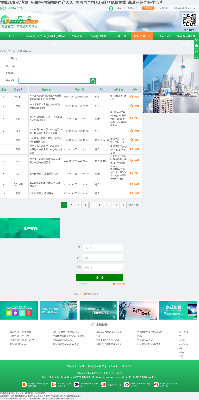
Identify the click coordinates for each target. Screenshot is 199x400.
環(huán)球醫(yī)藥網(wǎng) (66, 332)
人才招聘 (120, 36)
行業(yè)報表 (98, 36)
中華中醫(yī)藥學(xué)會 (108, 340)
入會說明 (163, 8)
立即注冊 (121, 284)
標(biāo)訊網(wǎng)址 (185, 8)
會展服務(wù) (142, 36)
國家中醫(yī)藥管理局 (20, 332)
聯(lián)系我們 (96, 366)
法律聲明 (127, 366)
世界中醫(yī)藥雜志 (19, 336)
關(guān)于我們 (75, 366)
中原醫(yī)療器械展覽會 (149, 344)
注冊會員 (147, 8)
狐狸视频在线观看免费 (64, 398)
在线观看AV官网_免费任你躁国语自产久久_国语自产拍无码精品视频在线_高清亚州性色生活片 (81, 2)
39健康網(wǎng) (145, 340)
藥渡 (98, 336)
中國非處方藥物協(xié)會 (149, 332)
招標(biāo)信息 (33, 36)
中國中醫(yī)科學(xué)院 (22, 340)
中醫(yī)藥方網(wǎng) (63, 340)
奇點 (139, 336)
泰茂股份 (137, 377)
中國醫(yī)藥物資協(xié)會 (109, 344)
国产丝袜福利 (6, 398)
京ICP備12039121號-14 (111, 373)
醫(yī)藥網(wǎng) (18, 344)
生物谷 (182, 340)
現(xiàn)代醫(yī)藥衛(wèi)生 (109, 332)
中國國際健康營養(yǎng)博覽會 (68, 336)
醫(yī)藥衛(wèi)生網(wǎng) (66, 344)
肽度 (181, 356)
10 (116, 205)
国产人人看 (27, 398)
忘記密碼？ (82, 284)
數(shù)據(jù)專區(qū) (55, 40)
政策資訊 (77, 36)
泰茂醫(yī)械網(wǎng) (186, 40)
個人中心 (164, 36)
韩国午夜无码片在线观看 (43, 398)
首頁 (11, 36)
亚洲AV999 (17, 398)
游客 (119, 8)
